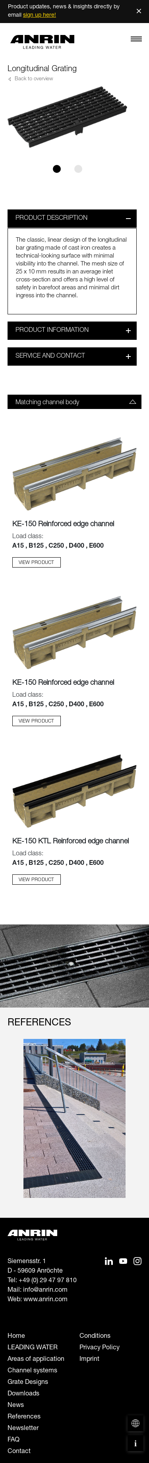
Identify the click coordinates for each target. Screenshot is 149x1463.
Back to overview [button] (33, 79)
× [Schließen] (139, 11)
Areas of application (36, 1359)
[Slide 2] (78, 169)
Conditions (94, 1336)
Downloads (23, 1394)
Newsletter (23, 1429)
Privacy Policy (99, 1348)
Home (16, 1336)
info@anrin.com (45, 1290)
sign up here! (39, 15)
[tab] (75, 402)
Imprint (89, 1359)
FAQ (13, 1440)
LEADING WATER (33, 1348)
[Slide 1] (57, 169)
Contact (19, 1452)
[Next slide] (136, 1126)
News (16, 1406)
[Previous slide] (12, 1126)
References (24, 1417)
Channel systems (32, 1371)
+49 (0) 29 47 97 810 (48, 1281)
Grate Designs (28, 1383)
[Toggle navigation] (136, 41)
